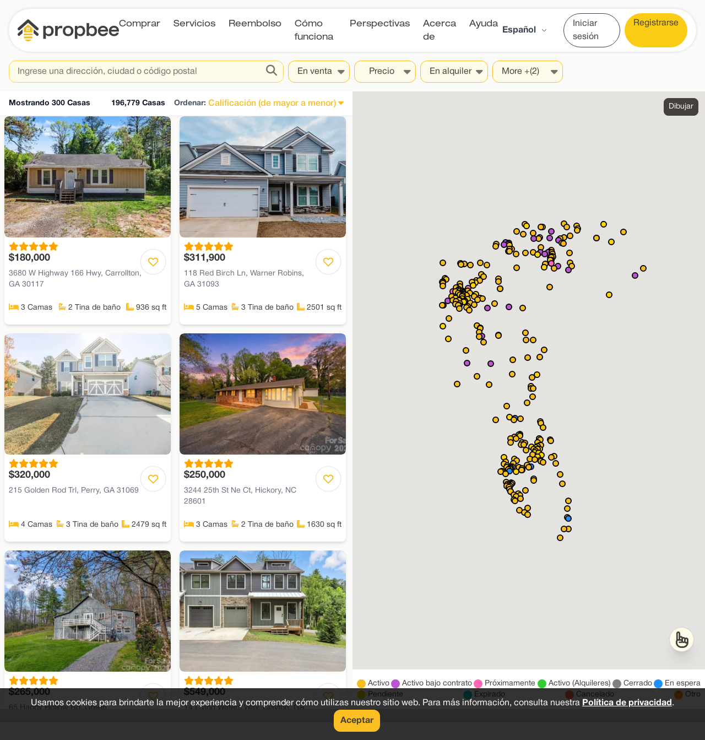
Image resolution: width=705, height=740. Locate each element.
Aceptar (356, 721)
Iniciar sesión (586, 30)
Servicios (194, 23)
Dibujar (681, 106)
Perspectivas (380, 23)
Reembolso (255, 23)
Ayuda (483, 23)
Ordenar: (190, 103)
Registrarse (656, 23)
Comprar (139, 23)
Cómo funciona (314, 30)
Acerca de (439, 30)
